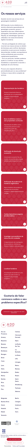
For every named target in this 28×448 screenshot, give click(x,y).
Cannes (17, 332)
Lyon (2, 365)
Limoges (18, 362)
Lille (16, 359)
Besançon (4, 347)
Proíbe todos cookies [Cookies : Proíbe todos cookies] (14, 442)
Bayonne (4, 341)
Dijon (17, 341)
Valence (17, 391)
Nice (2, 382)
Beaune (3, 344)
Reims (17, 365)
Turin (17, 412)
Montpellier (5, 372)
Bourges (4, 354)
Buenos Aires (5, 401)
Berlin (17, 398)
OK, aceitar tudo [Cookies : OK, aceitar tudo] (14, 439)
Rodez (17, 372)
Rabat (3, 412)
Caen (3, 361)
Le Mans (18, 355)
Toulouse (18, 388)
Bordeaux (4, 351)
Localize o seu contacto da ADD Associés (14, 312)
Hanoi (3, 405)
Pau (2, 389)
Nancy (3, 375)
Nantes (3, 379)
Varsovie (4, 415)
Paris (3, 386)
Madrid (3, 408)
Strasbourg (18, 384)
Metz (3, 369)
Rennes (17, 369)
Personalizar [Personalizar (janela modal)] (7, 446)
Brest (3, 357)
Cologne (18, 401)
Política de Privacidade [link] (19, 446)
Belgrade (4, 398)
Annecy (3, 337)
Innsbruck (18, 405)
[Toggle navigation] (26, 2)
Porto (17, 408)
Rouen (17, 375)
